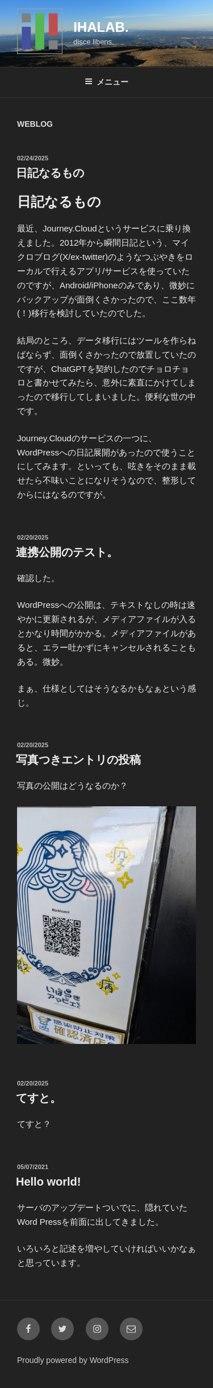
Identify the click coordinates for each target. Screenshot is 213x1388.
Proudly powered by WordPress (73, 1360)
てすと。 (38, 1098)
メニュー (106, 81)
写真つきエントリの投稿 (78, 759)
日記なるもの (50, 173)
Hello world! (48, 1181)
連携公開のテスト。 (67, 552)
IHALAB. (100, 27)
